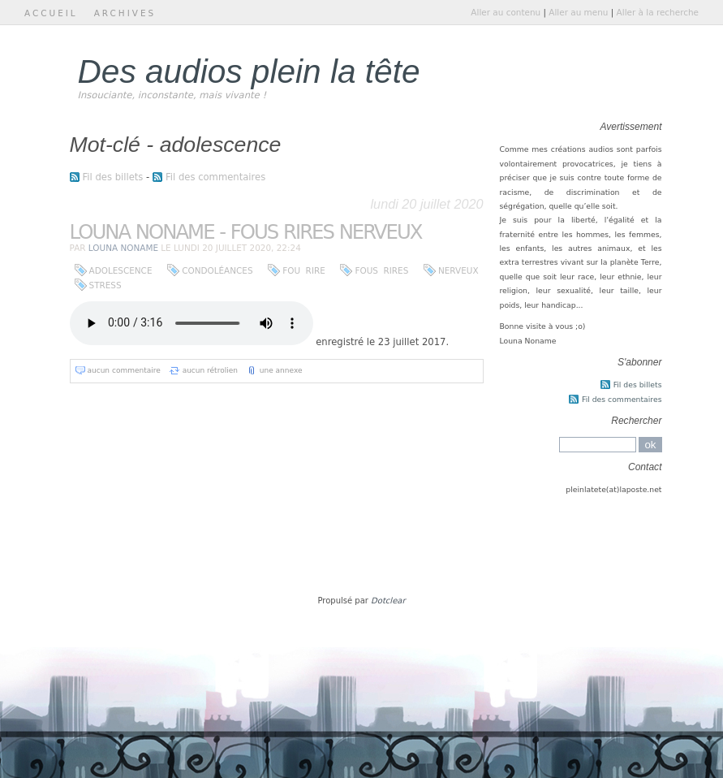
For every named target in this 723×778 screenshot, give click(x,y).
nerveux (458, 270)
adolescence (121, 270)
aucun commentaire (124, 370)
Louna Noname (123, 248)
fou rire (303, 270)
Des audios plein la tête (249, 71)
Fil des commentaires (215, 177)
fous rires (381, 270)
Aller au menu (578, 12)
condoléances (217, 270)
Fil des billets (113, 177)
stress (105, 285)
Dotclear (388, 600)
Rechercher (636, 420)
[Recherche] (597, 444)
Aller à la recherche (658, 12)
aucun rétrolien (210, 370)
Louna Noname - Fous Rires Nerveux (246, 232)
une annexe (281, 370)
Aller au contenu (505, 12)
